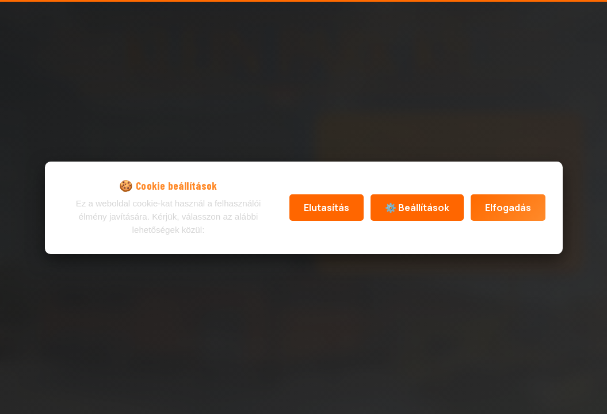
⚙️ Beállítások (417, 207)
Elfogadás (508, 207)
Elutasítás (326, 207)
